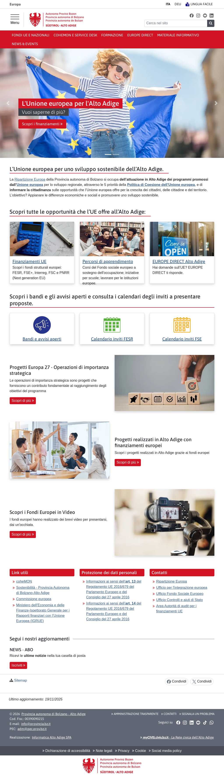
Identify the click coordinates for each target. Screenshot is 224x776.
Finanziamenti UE (29, 261)
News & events (25, 44)
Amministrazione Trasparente (134, 714)
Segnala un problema (196, 714)
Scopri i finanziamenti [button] (42, 124)
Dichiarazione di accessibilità (66, 751)
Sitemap (20, 680)
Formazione (112, 35)
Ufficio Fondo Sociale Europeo (179, 594)
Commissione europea (33, 599)
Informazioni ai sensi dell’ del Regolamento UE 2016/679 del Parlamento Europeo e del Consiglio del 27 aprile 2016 (113, 589)
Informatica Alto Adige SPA (51, 737)
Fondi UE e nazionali (30, 35)
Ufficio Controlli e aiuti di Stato (179, 600)
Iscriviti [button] (18, 665)
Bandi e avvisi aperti (42, 338)
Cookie (139, 751)
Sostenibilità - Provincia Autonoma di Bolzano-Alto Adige (42, 590)
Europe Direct (140, 35)
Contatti (169, 714)
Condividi (176, 681)
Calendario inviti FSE (182, 338)
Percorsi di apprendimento (107, 261)
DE (178, 4)
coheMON (24, 581)
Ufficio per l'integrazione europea (181, 587)
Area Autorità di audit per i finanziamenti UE (176, 608)
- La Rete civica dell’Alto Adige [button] (177, 737)
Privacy (122, 751)
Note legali (102, 751)
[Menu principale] (15, 19)
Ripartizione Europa (29, 179)
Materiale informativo (178, 35)
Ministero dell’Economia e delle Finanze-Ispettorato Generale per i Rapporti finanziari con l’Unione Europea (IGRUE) (43, 613)
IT (168, 4)
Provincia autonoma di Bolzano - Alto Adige (53, 714)
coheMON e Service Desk (75, 35)
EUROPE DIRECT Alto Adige (178, 261)
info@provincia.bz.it (36, 724)
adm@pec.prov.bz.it (32, 729)
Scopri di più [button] (23, 400)
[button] (191, 15)
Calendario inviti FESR (112, 338)
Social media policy (165, 751)
